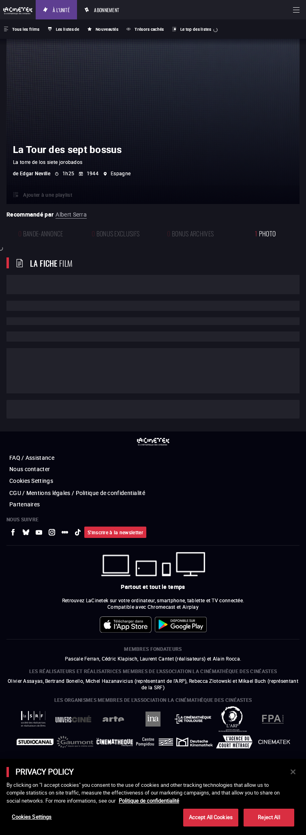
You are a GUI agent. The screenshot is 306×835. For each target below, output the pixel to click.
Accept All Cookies (211, 817)
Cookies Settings (31, 816)
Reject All (269, 817)
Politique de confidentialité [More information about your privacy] (149, 800)
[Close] (293, 772)
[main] (153, 797)
